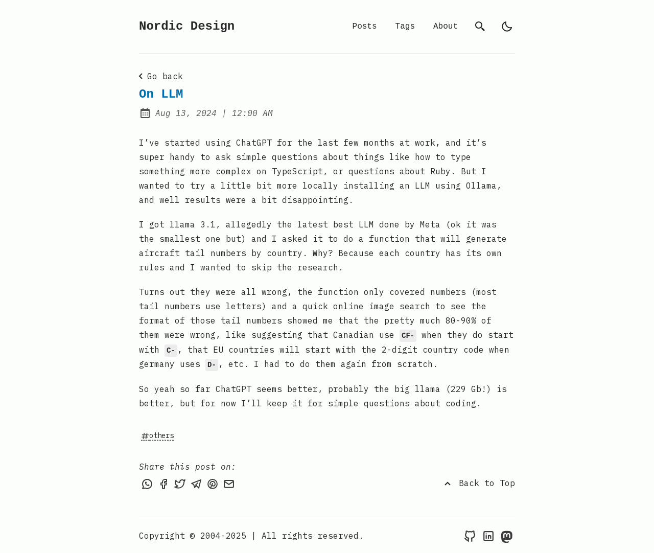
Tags (405, 26)
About (445, 26)
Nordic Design (187, 26)
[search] (480, 26)
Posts (365, 26)
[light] (507, 26)
